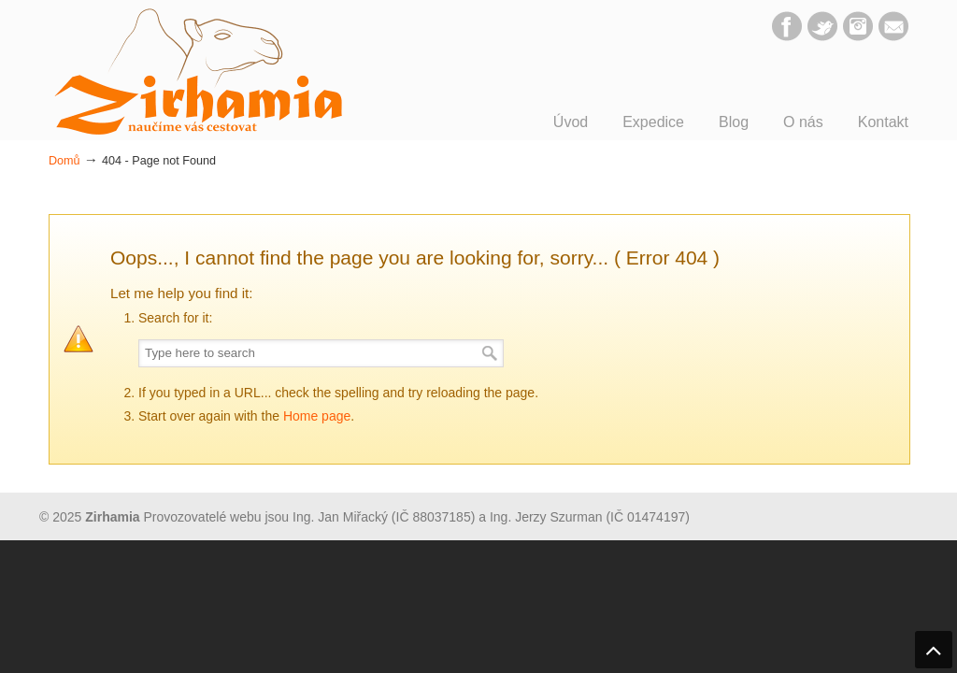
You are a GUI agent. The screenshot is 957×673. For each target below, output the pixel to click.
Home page (316, 415)
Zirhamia (198, 71)
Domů (64, 160)
